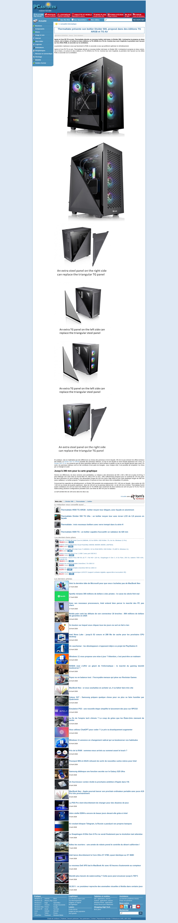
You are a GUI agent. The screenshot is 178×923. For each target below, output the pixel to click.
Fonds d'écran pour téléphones (103, 904)
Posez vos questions (126, 900)
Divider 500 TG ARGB (71, 461)
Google (55, 907)
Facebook (48, 915)
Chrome (47, 905)
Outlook (47, 911)
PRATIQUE (50, 15)
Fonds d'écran (73, 909)
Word (55, 898)
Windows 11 (38, 898)
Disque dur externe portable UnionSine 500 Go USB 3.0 (77, 568)
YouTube (56, 909)
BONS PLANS (99, 15)
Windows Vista (39, 907)
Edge (46, 903)
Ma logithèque (73, 904)
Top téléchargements (75, 900)
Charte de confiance (53, 918)
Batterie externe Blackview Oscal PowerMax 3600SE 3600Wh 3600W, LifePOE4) (86, 545)
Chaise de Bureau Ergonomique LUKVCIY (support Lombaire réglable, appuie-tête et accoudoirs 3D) (92, 572)
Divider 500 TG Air (60, 463)
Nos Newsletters (80, 20)
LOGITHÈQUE (63, 15)
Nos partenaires (85, 918)
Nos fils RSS (65, 20)
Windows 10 (38, 901)
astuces (108, 898)
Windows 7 (38, 905)
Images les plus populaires (77, 911)
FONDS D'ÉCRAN (115, 15)
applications (101, 898)
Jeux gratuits (73, 913)
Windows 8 (38, 903)
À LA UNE (38, 15)
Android (47, 898)
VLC (36, 913)
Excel (55, 901)
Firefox (47, 907)
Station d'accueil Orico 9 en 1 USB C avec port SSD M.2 (78, 553)
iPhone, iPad (48, 901)
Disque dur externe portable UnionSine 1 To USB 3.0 (76, 563)
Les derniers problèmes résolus (129, 898)
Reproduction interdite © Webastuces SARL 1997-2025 (114, 918)
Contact (93, 918)
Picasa (55, 913)
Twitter (47, 913)
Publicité (63, 918)
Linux (36, 911)
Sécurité (55, 911)
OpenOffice (56, 903)
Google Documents (59, 905)
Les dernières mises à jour (77, 898)
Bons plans (97, 909)
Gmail (46, 909)
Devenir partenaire (73, 918)
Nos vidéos (95, 20)
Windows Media (58, 915)
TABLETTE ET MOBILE (82, 15)
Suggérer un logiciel (75, 902)
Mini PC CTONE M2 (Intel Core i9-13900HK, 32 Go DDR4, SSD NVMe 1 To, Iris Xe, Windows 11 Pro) (93, 540)
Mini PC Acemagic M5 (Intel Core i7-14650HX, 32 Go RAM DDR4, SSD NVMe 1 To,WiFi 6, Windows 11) (94, 549)
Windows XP (38, 909)
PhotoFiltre (38, 915)
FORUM (138, 15)
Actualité (43, 21)
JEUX (128, 15)
